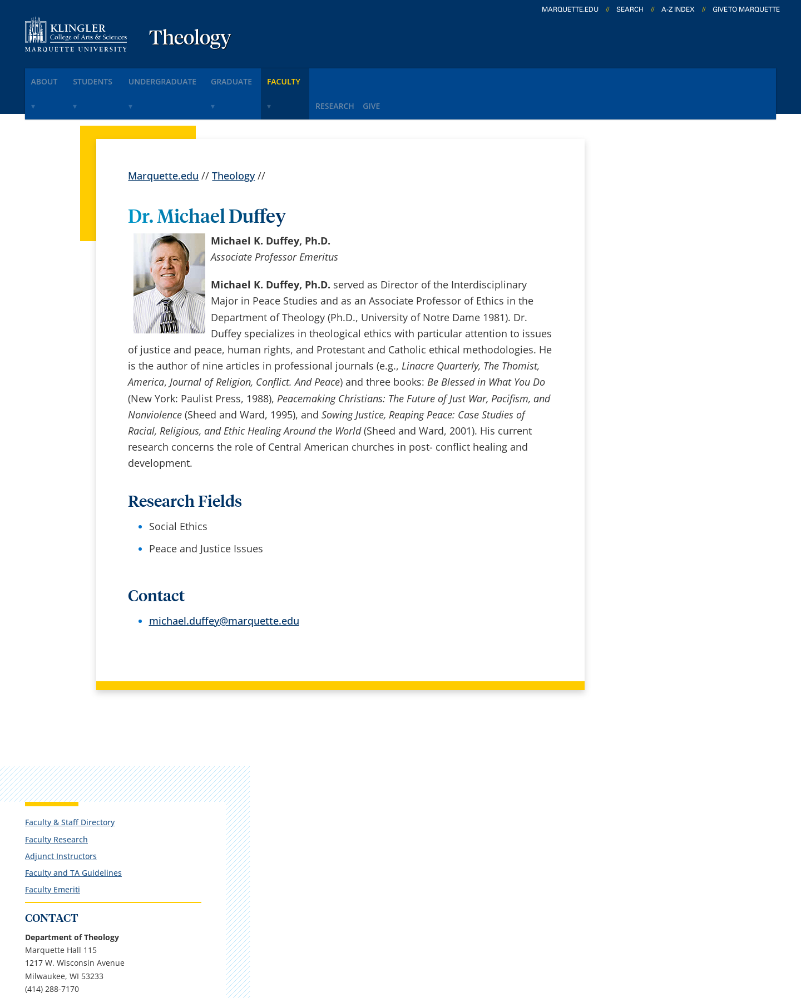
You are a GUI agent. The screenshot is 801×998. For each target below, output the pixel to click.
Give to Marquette (746, 9)
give (453, 77)
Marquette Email (427, 778)
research (403, 77)
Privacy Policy (379, 932)
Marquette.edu (163, 142)
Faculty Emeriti (630, 281)
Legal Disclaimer (462, 932)
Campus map (287, 807)
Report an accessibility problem (662, 547)
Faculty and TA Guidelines (651, 264)
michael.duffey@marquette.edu (224, 587)
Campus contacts (296, 778)
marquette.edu (570, 9)
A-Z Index (678, 9)
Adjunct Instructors (639, 247)
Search (630, 9)
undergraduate (195, 77)
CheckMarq (415, 807)
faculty (342, 77)
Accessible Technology (708, 932)
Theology (190, 39)
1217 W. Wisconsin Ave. (95, 825)
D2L (398, 836)
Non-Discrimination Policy (575, 932)
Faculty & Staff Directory (648, 213)
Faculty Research (634, 231)
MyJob (403, 865)
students (113, 77)
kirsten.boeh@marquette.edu (658, 598)
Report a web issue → (635, 863)
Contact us (281, 836)
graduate (277, 77)
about (52, 77)
